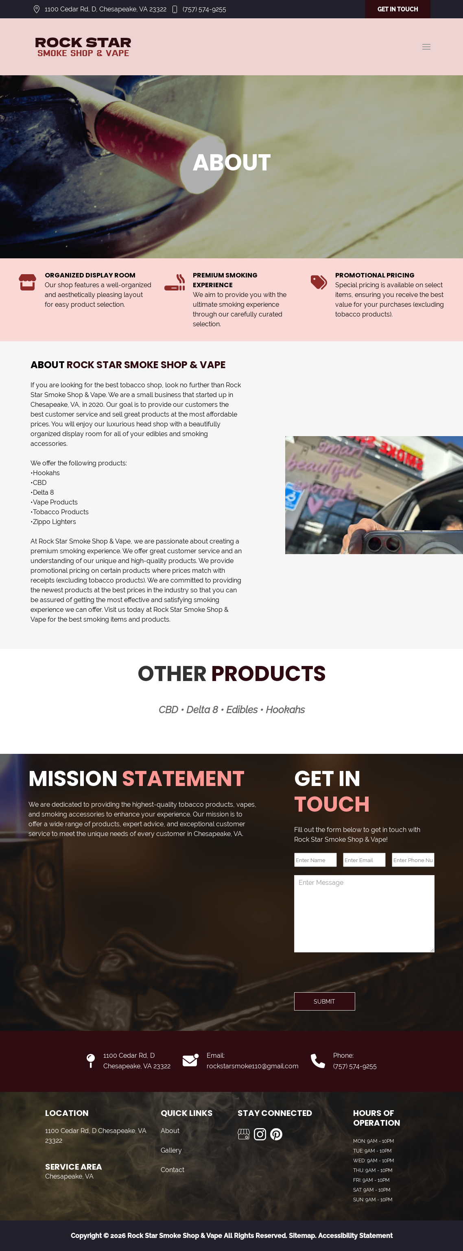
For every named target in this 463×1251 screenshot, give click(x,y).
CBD (39, 483)
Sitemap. (302, 1236)
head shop (152, 424)
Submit (324, 1001)
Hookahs (46, 473)
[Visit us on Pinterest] (276, 1134)
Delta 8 (43, 492)
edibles (157, 434)
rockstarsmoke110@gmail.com (253, 1066)
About (170, 1131)
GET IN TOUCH (398, 9)
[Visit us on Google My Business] (244, 1134)
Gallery (171, 1150)
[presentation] (356, 976)
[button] (426, 47)
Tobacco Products (61, 512)
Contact (172, 1170)
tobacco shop (141, 385)
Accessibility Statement (355, 1236)
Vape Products (55, 502)
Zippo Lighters (54, 522)
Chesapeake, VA (55, 404)
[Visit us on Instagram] (260, 1134)
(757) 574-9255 (204, 9)
